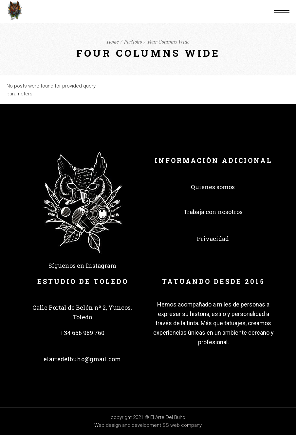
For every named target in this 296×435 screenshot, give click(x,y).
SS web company (182, 425)
